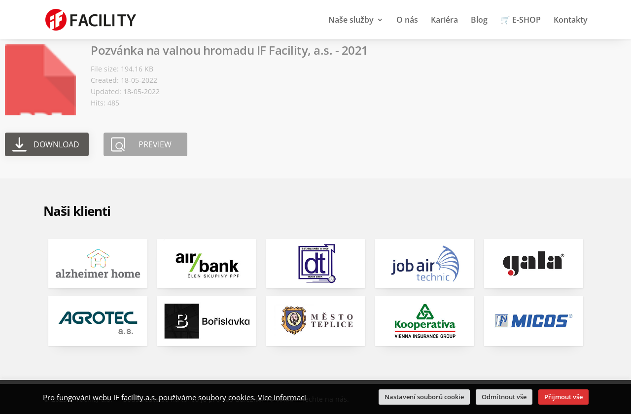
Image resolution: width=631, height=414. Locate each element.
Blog (479, 20)
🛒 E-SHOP (520, 20)
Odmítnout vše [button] (504, 396)
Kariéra (444, 20)
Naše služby (351, 20)
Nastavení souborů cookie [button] (424, 396)
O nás (407, 20)
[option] (97, 299)
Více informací (282, 397)
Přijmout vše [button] (563, 396)
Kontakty (571, 20)
